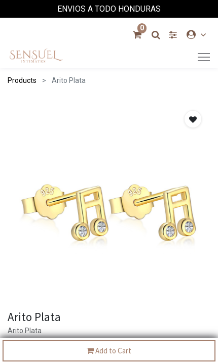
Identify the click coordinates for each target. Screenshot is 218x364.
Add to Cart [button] (109, 351)
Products (22, 80)
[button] (193, 119)
